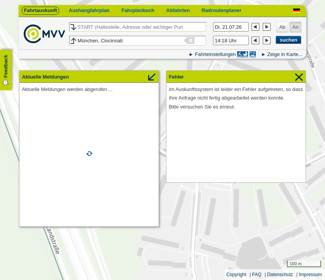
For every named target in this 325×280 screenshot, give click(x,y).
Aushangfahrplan (89, 10)
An (295, 27)
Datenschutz (280, 274)
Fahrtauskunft (40, 10)
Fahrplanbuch (137, 10)
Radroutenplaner (221, 10)
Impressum (310, 274)
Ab (282, 27)
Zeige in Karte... (284, 54)
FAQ (256, 274)
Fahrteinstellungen (215, 54)
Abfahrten (178, 10)
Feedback (6, 66)
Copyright (236, 274)
